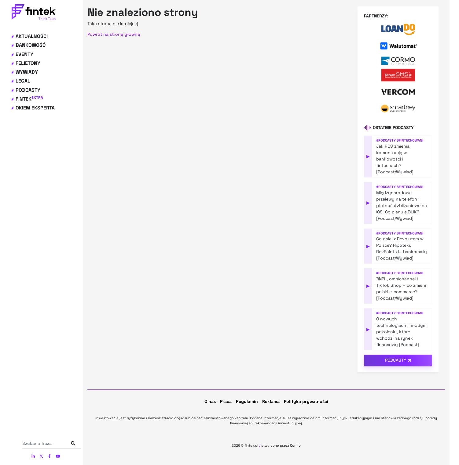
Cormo (295, 445)
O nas (210, 401)
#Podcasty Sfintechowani (399, 140)
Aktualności (32, 36)
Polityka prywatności (306, 401)
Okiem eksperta (35, 108)
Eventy (24, 54)
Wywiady (27, 72)
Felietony (28, 63)
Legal (23, 81)
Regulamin (247, 401)
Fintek (29, 99)
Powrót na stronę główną (113, 34)
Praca (226, 401)
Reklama (271, 401)
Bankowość (31, 45)
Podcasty (28, 90)
